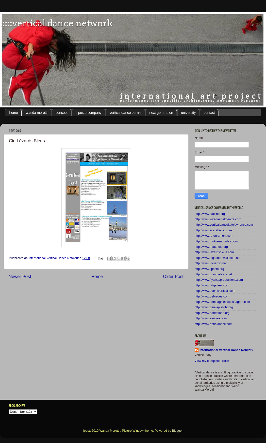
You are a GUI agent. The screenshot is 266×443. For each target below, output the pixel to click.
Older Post (173, 276)
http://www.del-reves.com (212, 296)
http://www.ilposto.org (209, 269)
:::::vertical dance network (56, 23)
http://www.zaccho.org (210, 214)
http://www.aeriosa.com (211, 318)
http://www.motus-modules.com (216, 241)
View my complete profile (212, 361)
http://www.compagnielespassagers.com (222, 302)
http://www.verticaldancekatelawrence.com (224, 224)
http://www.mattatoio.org (211, 247)
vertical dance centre (125, 113)
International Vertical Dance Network (226, 350)
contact (209, 113)
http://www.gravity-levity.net (213, 274)
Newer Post (20, 276)
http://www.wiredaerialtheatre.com (218, 219)
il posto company (88, 113)
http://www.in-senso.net (211, 263)
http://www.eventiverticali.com (215, 291)
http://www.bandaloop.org (212, 313)
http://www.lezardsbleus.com (214, 252)
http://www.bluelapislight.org (214, 307)
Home (97, 276)
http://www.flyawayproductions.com (219, 279)
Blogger (177, 430)
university (188, 113)
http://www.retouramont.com (214, 235)
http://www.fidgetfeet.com (212, 285)
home (13, 113)
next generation (161, 113)
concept (61, 113)
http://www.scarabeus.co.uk (213, 230)
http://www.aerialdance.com (214, 324)
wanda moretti (37, 113)
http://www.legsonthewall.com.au (217, 258)
